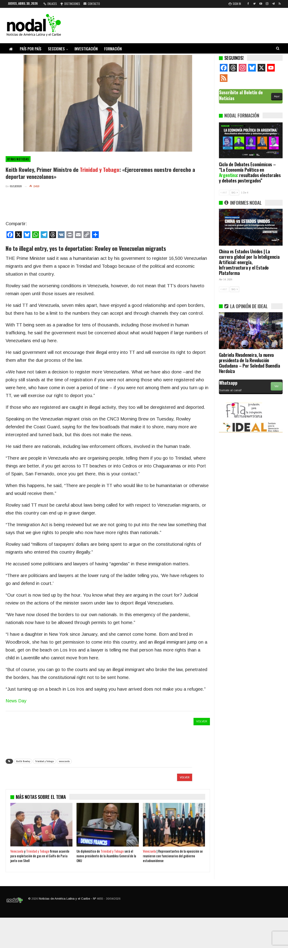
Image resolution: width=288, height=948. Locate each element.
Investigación (86, 49)
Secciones (56, 49)
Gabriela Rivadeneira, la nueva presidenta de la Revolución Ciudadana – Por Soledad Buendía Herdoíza (249, 362)
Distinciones (70, 3)
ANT (223, 192)
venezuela (64, 761)
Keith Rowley (23, 761)
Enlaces (50, 3)
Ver (276, 386)
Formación (113, 49)
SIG (234, 192)
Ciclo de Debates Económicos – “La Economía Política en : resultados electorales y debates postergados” (250, 172)
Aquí (276, 96)
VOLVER (201, 721)
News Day (16, 700)
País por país (30, 49)
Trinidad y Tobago (44, 761)
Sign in (235, 3)
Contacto (91, 3)
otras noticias (18, 159)
